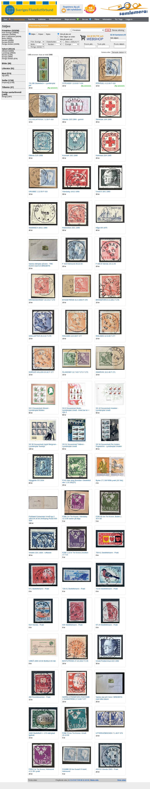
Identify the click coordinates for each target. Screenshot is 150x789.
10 (81, 780)
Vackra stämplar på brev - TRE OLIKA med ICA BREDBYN (41, 265)
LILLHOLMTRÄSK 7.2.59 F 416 (41, 119)
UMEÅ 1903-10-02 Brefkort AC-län (42, 661)
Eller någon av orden (67, 37)
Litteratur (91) (8, 68)
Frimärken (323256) (10, 30)
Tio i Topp (118, 19)
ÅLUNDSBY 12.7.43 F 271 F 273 (75, 372)
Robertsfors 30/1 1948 (71, 228)
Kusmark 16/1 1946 (70, 155)
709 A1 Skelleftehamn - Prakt (107, 553)
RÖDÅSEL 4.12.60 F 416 (106, 83)
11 (83, 780)
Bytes (48, 34)
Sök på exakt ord (66, 39)
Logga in (129, 19)
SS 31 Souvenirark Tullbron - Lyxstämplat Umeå (73, 445)
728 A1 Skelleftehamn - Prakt (73, 589)
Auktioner (42, 19)
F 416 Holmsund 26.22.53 (72, 264)
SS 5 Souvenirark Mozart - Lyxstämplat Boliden (39, 409)
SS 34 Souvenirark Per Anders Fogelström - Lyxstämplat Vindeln (109, 445)
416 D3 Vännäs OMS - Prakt (107, 769)
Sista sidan (121, 780)
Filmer (97, 19)
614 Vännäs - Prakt (36, 625)
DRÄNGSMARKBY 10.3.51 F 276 (42, 300)
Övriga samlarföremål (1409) (11, 93)
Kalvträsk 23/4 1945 (103, 155)
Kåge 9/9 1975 (101, 228)
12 (86, 780)
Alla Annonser (19, 19)
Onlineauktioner (55, 19)
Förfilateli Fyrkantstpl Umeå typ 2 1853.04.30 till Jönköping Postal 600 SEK (43, 519)
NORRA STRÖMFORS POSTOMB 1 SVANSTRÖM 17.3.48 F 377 (75, 698)
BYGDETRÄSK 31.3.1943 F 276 (75, 300)
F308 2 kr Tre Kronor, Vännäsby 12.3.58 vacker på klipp (74, 518)
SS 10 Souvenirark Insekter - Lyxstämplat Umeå (107, 409)
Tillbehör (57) (8, 87)
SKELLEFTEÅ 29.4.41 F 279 (40, 336)
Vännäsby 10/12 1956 (70, 192)
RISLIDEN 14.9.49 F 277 (72, 336)
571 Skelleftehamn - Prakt (39, 589)
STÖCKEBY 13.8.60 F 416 (72, 83)
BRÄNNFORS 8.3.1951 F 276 (107, 300)
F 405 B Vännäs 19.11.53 (106, 264)
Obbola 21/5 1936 (36, 155)
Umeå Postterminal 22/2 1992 (107, 661)
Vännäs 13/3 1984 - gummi (72, 119)
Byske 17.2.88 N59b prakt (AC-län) (109, 480)
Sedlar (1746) (8, 80)
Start (7, 19)
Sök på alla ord (65, 34)
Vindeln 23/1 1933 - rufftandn (40, 553)
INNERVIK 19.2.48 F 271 (105, 372)
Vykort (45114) (8, 49)
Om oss (86, 19)
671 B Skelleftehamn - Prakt (107, 625)
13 (88, 780)
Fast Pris (31, 19)
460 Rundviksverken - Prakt (39, 697)
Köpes (41, 34)
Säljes (33, 34)
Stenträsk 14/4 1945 (103, 119)
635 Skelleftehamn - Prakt (72, 625)
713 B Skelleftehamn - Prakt (107, 589)
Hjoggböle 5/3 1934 (36, 480)
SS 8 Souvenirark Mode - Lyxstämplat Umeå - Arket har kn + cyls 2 (75, 410)
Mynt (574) (6, 73)
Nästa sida (94, 780)
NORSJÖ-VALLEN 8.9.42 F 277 (41, 372)
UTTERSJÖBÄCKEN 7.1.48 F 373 (109, 733)
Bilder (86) (6, 63)
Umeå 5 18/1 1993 (103, 192)
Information (107, 19)
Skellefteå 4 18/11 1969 (38, 228)
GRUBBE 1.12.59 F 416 (38, 192)
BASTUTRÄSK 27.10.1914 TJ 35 (75, 661)
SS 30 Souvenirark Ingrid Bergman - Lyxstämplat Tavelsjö (43, 445)
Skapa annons (72, 19)
